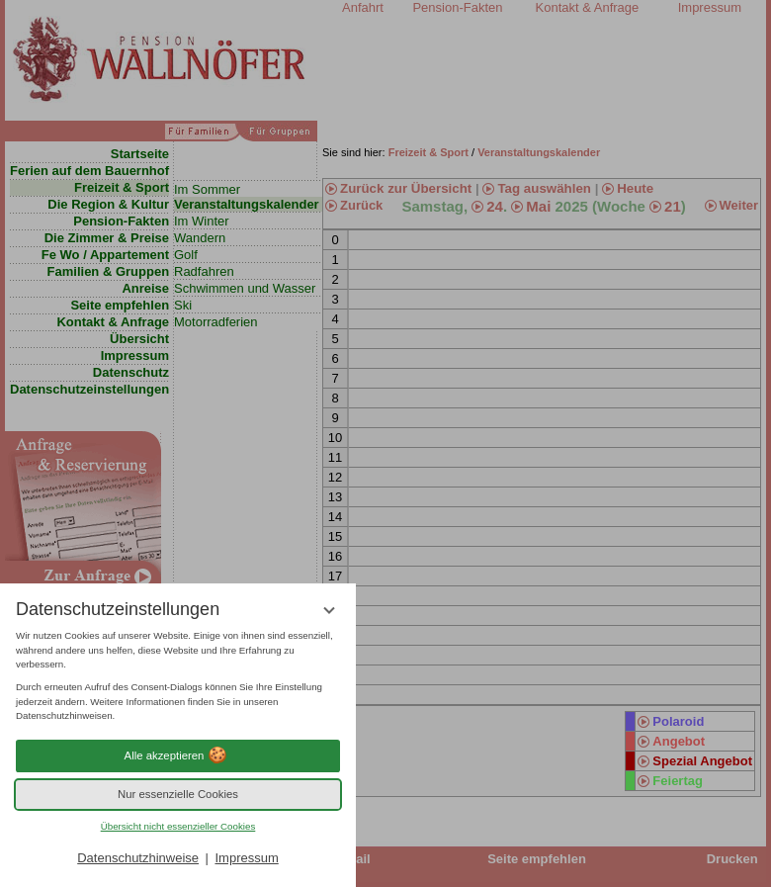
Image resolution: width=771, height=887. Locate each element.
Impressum (246, 857)
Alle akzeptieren (178, 755)
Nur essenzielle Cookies (178, 794)
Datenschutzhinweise (138, 857)
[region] (178, 676)
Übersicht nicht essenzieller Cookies (178, 826)
